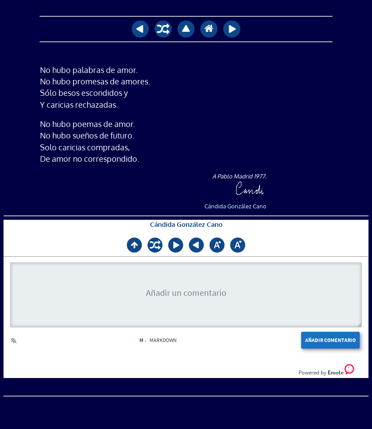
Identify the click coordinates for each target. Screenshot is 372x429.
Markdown (158, 340)
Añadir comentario (330, 340)
